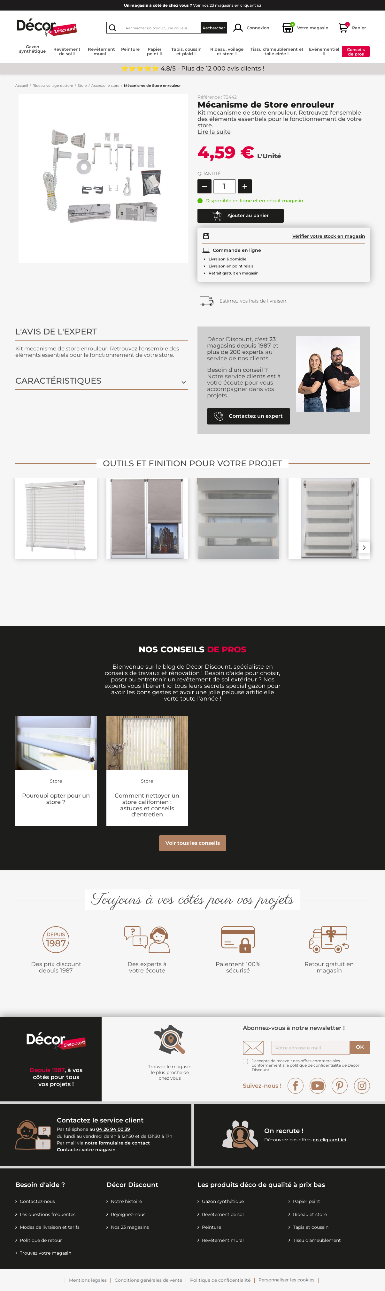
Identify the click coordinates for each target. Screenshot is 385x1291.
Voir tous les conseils (193, 843)
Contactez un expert (248, 416)
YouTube (318, 1086)
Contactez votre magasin (86, 1150)
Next (364, 547)
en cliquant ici (329, 1140)
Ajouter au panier (240, 216)
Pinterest (340, 1086)
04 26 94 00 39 (113, 1129)
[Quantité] (224, 186)
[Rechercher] (166, 28)
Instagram (362, 1086)
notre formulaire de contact (117, 1143)
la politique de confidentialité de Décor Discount (305, 1067)
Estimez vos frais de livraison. (253, 301)
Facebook (296, 1086)
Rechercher (214, 27)
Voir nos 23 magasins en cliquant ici (192, 5)
